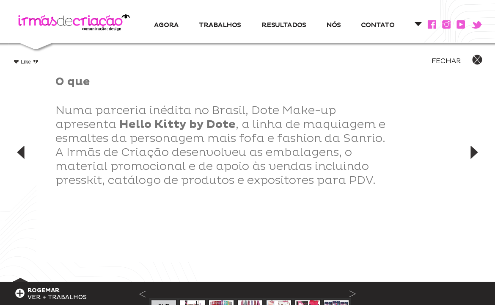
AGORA (166, 25)
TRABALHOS (220, 25)
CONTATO (377, 25)
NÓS (333, 25)
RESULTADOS (283, 25)
